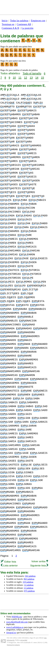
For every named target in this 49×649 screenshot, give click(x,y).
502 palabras (30, 576)
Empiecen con (38, 20)
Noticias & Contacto (13, 645)
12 (25, 77)
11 (19, 77)
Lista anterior (9, 565)
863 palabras (29, 579)
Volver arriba (39, 561)
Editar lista (8, 561)
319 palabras (28, 582)
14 (36, 77)
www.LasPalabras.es (15, 627)
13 (31, 77)
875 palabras (29, 591)
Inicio (5, 20)
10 (14, 77)
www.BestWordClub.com (17, 622)
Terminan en (8, 24)
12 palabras (29, 585)
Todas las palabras (19, 20)
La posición (27, 28)
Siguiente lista (39, 565)
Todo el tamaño (32, 73)
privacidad (23, 640)
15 (42, 77)
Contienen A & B (10, 28)
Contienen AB (24, 24)
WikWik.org (17, 617)
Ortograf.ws (11, 632)
